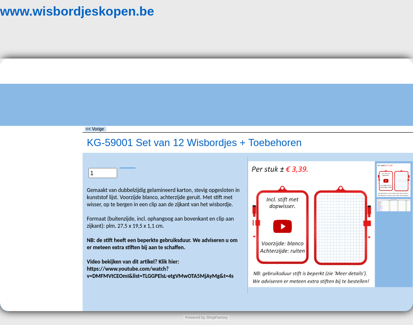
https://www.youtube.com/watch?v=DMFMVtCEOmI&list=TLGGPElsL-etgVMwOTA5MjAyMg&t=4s (160, 272)
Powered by (195, 317)
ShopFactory (216, 317)
